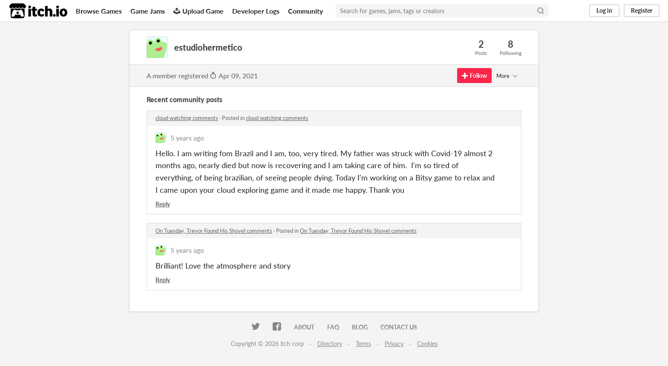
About (304, 327)
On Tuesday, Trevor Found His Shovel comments (213, 230)
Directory (329, 343)
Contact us (398, 327)
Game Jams (147, 11)
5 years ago (187, 138)
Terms (363, 343)
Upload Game (198, 11)
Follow (474, 75)
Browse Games (99, 11)
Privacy (394, 343)
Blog (360, 327)
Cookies (427, 343)
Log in (604, 10)
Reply (162, 204)
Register (641, 10)
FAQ (333, 327)
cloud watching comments (186, 117)
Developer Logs (255, 11)
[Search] (541, 10)
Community (305, 11)
